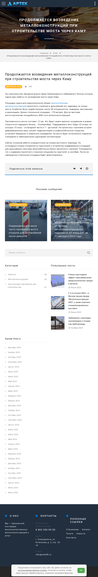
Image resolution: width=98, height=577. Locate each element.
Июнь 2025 (13, 377)
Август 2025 (13, 367)
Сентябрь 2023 (15, 478)
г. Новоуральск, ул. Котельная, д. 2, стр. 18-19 (48, 542)
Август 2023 (13, 483)
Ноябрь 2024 (14, 410)
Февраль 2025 (14, 396)
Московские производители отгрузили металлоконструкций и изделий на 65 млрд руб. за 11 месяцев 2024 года (72, 229)
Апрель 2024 (14, 444)
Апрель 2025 (14, 386)
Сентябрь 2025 (15, 362)
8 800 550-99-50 (45, 529)
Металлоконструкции (18, 279)
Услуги (69, 533)
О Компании (72, 529)
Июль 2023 (13, 488)
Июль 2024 (13, 430)
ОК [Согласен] (81, 570)
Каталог (86, 529)
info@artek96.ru (43, 554)
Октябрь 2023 (14, 473)
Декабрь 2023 (14, 463)
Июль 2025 (13, 372)
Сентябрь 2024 (15, 420)
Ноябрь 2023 (14, 468)
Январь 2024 (14, 459)
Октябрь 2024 (14, 415)
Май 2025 (12, 381)
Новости (12, 274)
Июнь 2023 (13, 492)
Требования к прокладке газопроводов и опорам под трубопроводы (79, 321)
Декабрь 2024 (14, 406)
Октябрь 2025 (14, 357)
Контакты (71, 538)
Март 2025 (13, 391)
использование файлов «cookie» (32, 570)
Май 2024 (12, 439)
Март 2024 (13, 449)
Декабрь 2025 (14, 347)
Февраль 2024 (14, 454)
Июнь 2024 (13, 434)
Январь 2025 (14, 401)
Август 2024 (13, 425)
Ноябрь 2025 (14, 352)
